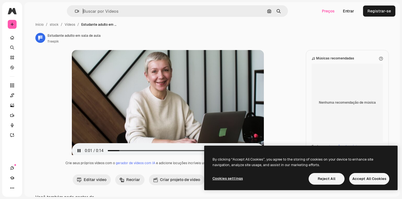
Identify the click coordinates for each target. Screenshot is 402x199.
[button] (95, 11)
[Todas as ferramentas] (33, 85)
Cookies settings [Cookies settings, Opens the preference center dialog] (227, 178)
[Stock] (33, 57)
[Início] (33, 37)
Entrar (348, 11)
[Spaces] (33, 95)
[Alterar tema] (32, 188)
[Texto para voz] (33, 125)
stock (96, 24)
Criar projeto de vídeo (197, 185)
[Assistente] (33, 135)
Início (81, 24)
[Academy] (22, 188)
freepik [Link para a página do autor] (95, 41)
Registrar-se (379, 11)
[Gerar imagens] (33, 105)
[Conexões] (12, 188)
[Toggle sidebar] (54, 11)
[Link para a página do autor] (82, 38)
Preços (328, 11)
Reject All (326, 178)
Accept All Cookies (369, 178)
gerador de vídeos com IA (156, 168)
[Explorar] (33, 67)
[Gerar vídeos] (33, 115)
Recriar (151, 185)
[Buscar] (33, 47)
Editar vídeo (112, 185)
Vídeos (112, 24)
